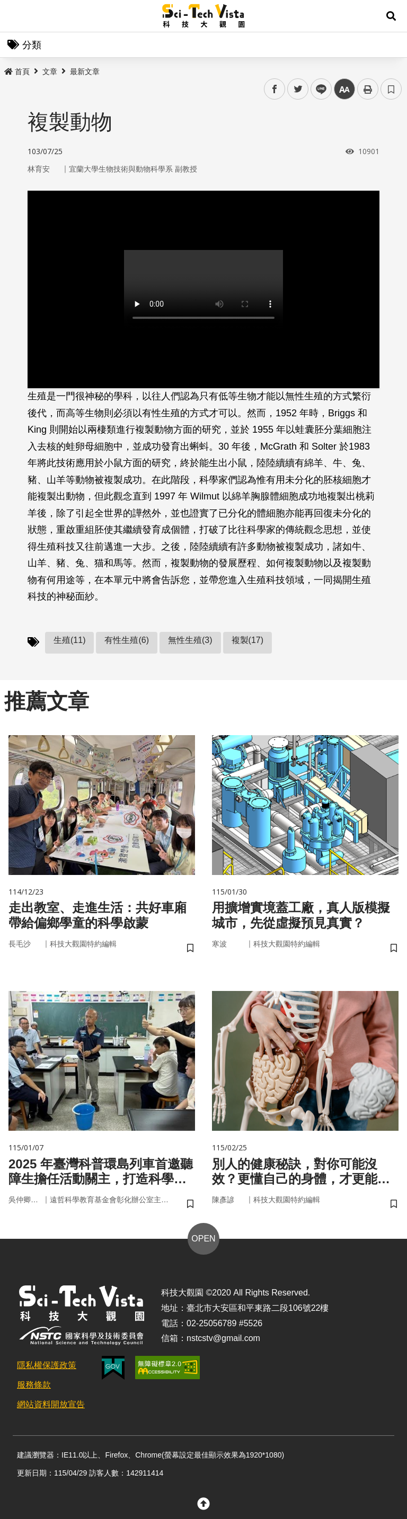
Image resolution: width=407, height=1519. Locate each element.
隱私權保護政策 (46, 1365)
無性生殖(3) (190, 640)
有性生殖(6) (126, 640)
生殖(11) (69, 640)
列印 (367, 89)
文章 (49, 71)
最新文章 (85, 71)
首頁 (17, 71)
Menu (16, 16)
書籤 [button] (391, 89)
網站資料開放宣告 (51, 1404)
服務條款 (34, 1384)
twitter (298, 89)
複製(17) (247, 640)
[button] (391, 16)
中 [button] (344, 89)
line (317, 89)
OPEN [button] (203, 1238)
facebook (274, 89)
